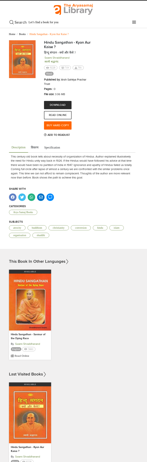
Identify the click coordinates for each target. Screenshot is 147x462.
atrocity (17, 227)
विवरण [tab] (35, 147)
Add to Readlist (57, 134)
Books (22, 34)
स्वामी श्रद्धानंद (51, 61)
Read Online (57, 115)
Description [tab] (19, 147)
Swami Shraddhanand (57, 57)
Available (30, 271)
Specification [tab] (52, 147)
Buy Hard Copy (57, 125)
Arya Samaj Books (23, 212)
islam (116, 227)
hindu (100, 227)
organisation (19, 235)
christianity (59, 227)
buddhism (37, 227)
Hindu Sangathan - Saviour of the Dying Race (28, 336)
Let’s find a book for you (44, 22)
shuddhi (41, 235)
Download (57, 105)
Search (21, 22)
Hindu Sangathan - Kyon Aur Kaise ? (27, 448)
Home (12, 34)
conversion (81, 227)
